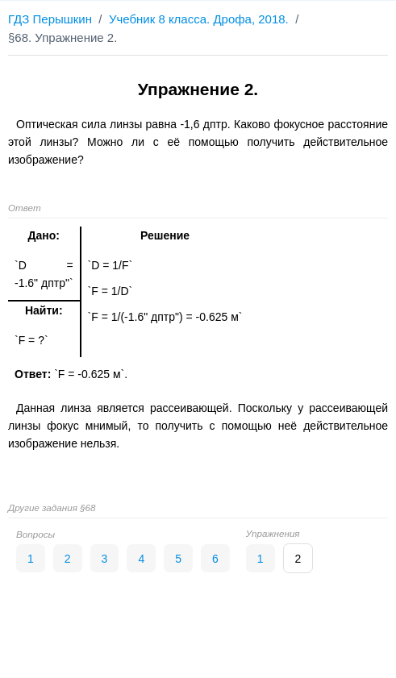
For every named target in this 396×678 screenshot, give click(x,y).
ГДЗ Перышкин (50, 19)
